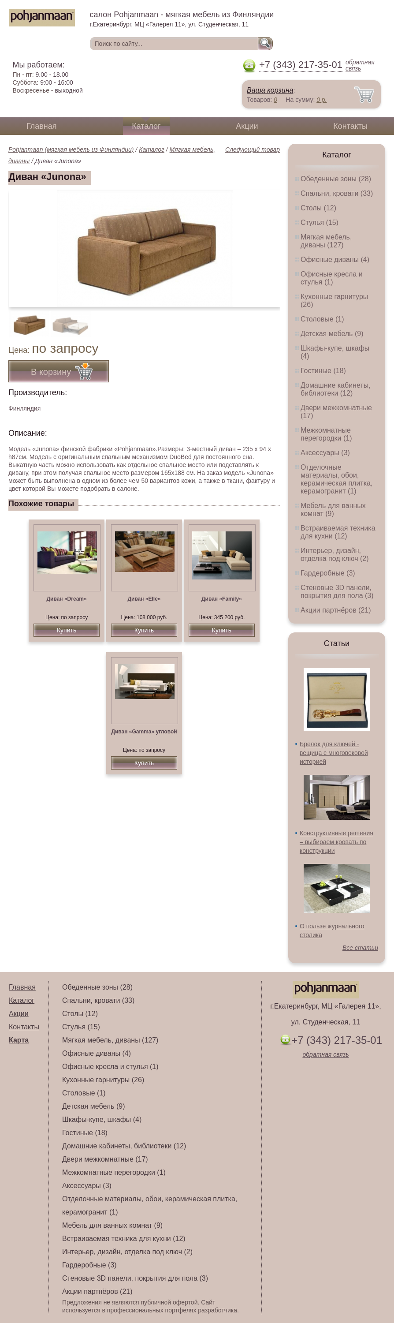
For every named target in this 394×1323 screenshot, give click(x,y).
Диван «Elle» (143, 599)
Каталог (146, 126)
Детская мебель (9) (332, 333)
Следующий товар (252, 149)
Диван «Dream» (67, 599)
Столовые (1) (322, 319)
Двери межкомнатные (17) (105, 1159)
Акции (247, 126)
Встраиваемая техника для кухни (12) (338, 532)
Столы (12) (318, 208)
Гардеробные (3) (328, 573)
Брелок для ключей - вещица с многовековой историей (334, 752)
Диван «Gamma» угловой (144, 732)
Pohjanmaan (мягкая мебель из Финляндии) (71, 149)
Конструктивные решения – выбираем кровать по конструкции (336, 842)
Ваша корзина (270, 90)
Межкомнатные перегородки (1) (326, 434)
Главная (41, 126)
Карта (19, 1040)
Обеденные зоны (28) (336, 179)
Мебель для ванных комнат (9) (333, 509)
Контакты (350, 126)
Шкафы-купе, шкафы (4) (101, 1119)
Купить (66, 630)
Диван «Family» (221, 599)
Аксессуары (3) (325, 452)
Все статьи (360, 947)
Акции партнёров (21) (336, 610)
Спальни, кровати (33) (337, 193)
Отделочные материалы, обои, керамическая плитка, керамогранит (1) (336, 479)
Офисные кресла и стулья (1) (332, 278)
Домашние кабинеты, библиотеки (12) (336, 389)
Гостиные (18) (323, 370)
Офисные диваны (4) (335, 259)
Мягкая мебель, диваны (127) (326, 241)
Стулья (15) (319, 222)
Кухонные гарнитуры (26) (103, 1080)
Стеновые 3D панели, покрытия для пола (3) (337, 591)
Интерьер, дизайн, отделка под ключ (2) (335, 554)
